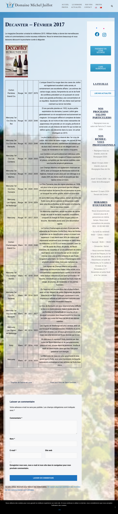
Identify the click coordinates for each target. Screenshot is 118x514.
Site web (48, 450)
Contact (88, 7)
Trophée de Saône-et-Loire (21, 382)
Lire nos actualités (103, 93)
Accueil (65, 5)
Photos (99, 5)
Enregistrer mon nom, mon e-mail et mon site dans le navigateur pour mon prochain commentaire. (40, 466)
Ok (59, 510)
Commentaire (16, 418)
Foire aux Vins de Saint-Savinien (63, 382)
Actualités (76, 7)
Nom (12, 439)
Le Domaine (77, 5)
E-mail (13, 450)
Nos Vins (88, 5)
